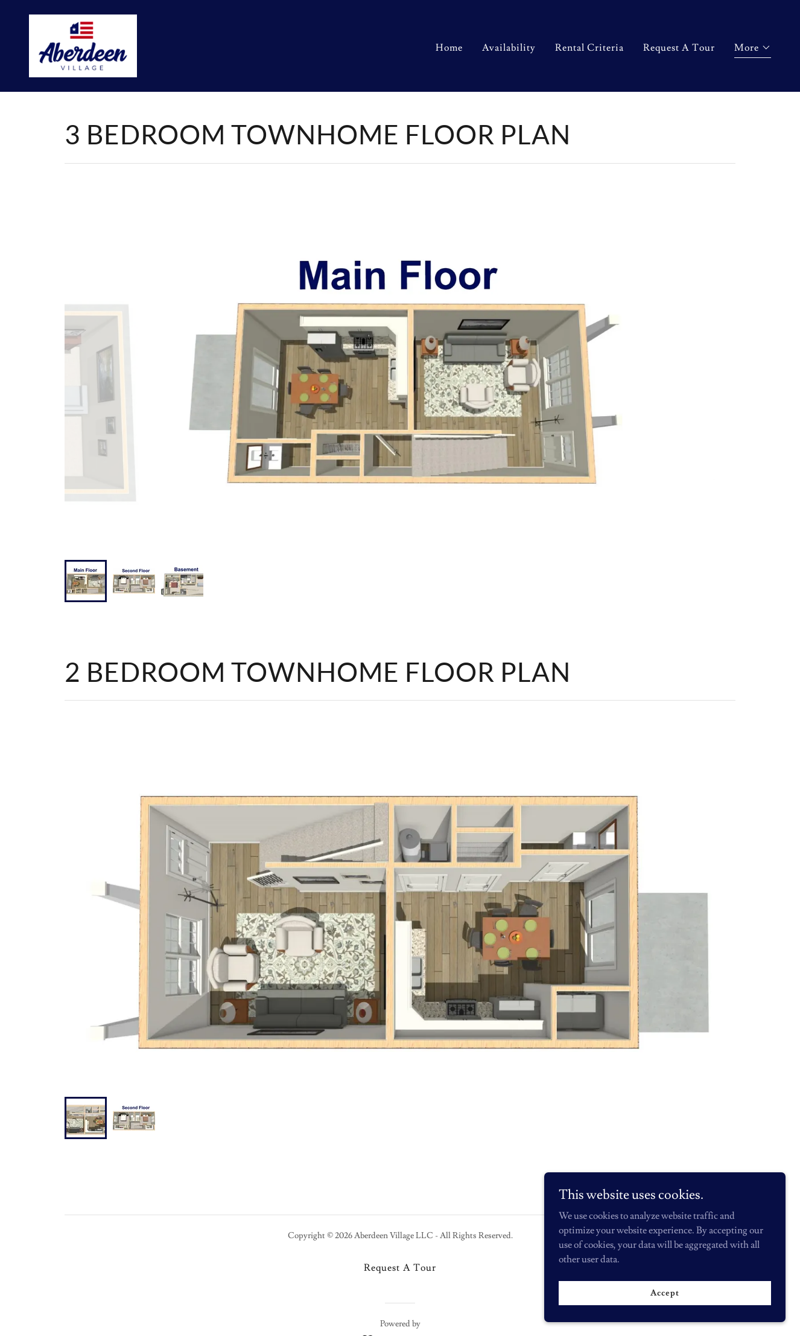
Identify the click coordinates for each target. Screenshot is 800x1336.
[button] (752, 49)
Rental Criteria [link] (589, 48)
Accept (664, 1292)
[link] (83, 43)
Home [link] (449, 48)
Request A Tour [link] (679, 48)
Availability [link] (509, 48)
